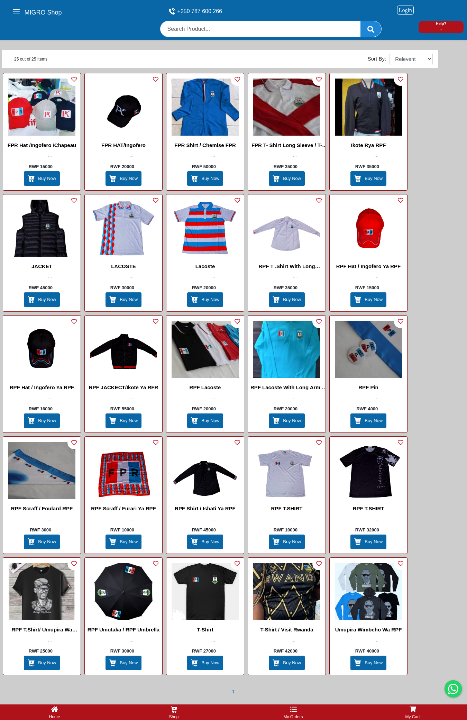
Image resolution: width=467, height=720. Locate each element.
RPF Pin (368, 387)
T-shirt (205, 629)
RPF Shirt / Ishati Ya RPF (205, 508)
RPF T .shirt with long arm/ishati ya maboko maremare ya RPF (286, 267)
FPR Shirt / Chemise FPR (205, 145)
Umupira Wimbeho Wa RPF (368, 629)
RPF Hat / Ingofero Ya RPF (368, 266)
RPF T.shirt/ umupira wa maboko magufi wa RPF (41, 631)
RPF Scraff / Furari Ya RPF (123, 508)
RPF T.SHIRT (287, 508)
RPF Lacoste (205, 387)
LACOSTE (123, 266)
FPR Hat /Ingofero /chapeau (42, 145)
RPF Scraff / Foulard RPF (42, 508)
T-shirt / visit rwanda (286, 629)
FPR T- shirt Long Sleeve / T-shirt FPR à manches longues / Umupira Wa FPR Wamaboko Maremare (286, 146)
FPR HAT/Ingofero (123, 145)
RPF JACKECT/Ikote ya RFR (123, 387)
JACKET (41, 266)
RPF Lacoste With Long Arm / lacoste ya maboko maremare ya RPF (287, 388)
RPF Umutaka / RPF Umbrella (123, 629)
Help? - (441, 26)
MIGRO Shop (43, 12)
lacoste (205, 266)
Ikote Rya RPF (368, 145)
